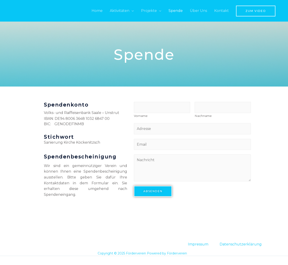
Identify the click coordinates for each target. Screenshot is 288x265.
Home (97, 11)
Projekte (149, 11)
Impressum (198, 244)
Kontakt (221, 11)
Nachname (203, 116)
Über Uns (198, 11)
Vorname (141, 116)
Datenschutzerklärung (241, 244)
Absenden (152, 191)
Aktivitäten (119, 11)
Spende (176, 11)
